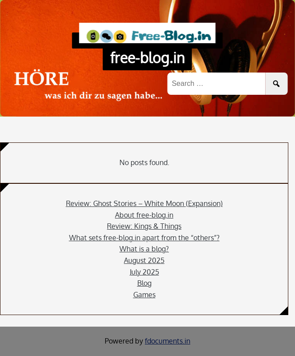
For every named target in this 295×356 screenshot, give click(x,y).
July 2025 (144, 271)
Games (144, 294)
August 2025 (144, 260)
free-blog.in (147, 58)
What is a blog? (144, 248)
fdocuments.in (167, 340)
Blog (144, 283)
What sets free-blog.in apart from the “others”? (144, 237)
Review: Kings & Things (144, 226)
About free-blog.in (144, 214)
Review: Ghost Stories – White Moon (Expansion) (144, 203)
